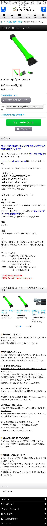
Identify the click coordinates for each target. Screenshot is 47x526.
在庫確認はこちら (9, 95)
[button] (3, 9)
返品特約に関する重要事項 (12, 115)
